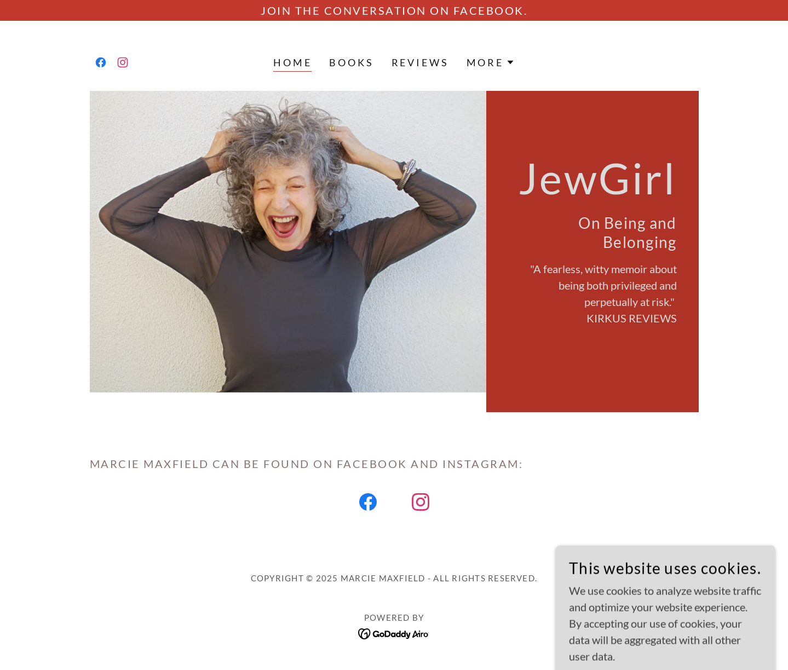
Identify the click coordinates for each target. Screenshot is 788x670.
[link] (101, 62)
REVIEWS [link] (420, 62)
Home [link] (292, 62)
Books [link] (351, 62)
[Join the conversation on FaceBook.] (394, 10)
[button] (491, 62)
